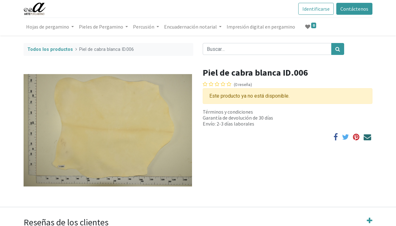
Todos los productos (50, 49)
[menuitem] (261, 26)
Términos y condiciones (228, 112)
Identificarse (316, 9)
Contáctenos (354, 9)
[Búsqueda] (337, 49)
